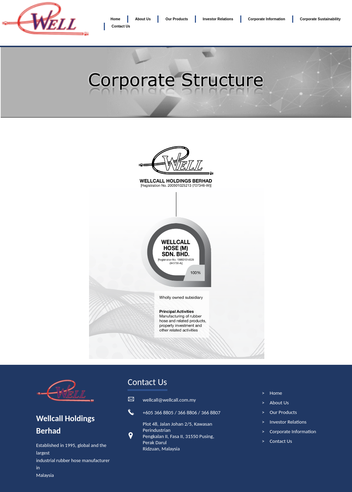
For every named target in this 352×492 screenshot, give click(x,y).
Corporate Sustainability (320, 19)
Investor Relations (218, 19)
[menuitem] (115, 19)
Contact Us (121, 26)
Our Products (176, 19)
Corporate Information (266, 19)
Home (115, 19)
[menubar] (227, 23)
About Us (143, 19)
